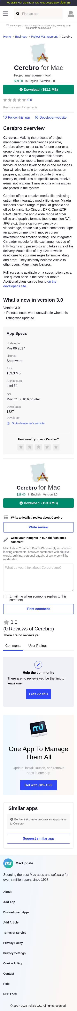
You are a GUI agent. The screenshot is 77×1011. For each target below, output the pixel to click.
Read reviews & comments (20, 107)
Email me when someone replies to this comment (38, 598)
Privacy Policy (13, 943)
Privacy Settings (14, 953)
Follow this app (16, 117)
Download (38, 89)
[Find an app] (18, 13)
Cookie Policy (12, 963)
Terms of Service (14, 933)
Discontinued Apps (16, 912)
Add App (9, 902)
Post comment (38, 609)
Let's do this (38, 694)
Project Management (44, 36)
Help (6, 984)
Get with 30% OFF (38, 785)
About (7, 892)
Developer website (51, 117)
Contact (8, 973)
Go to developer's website (26, 423)
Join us (65, 2)
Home (7, 36)
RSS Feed (10, 994)
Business (21, 36)
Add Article (10, 922)
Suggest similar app (38, 838)
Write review (38, 527)
